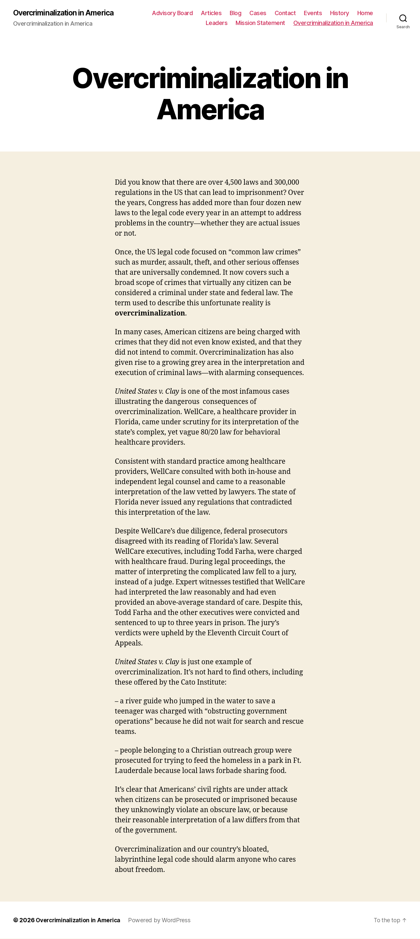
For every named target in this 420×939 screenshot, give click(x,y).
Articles (211, 13)
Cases (257, 13)
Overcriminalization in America (66, 13)
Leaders (217, 23)
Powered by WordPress (163, 920)
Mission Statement (260, 23)
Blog (235, 13)
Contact (285, 13)
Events (313, 13)
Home (365, 13)
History (339, 13)
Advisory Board (172, 13)
